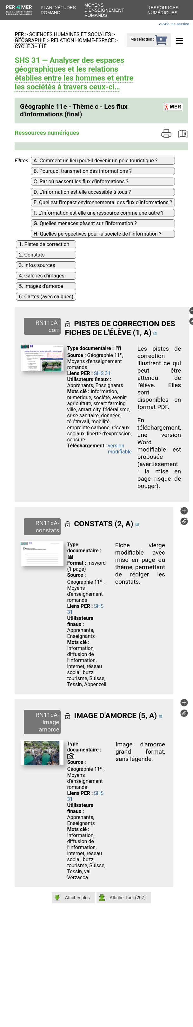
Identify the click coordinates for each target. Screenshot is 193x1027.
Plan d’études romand (58, 10)
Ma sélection (141, 39)
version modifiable (120, 449)
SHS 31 (102, 373)
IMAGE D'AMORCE (105, 715)
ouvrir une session (174, 24)
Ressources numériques (162, 10)
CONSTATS (93, 523)
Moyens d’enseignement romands (104, 10)
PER (19, 34)
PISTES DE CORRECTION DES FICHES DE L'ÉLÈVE (120, 328)
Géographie (30, 40)
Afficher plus (77, 897)
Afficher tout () (128, 897)
